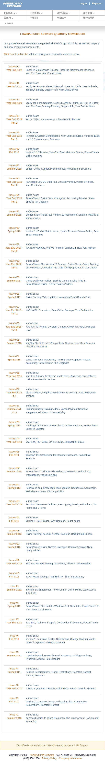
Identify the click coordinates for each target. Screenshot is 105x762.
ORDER (8, 18)
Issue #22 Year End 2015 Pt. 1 (14, 392)
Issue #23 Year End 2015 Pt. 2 (14, 376)
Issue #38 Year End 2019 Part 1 (14, 136)
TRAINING (36, 12)
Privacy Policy (49, 758)
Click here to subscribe (16, 54)
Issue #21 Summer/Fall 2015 (14, 409)
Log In (83, 3)
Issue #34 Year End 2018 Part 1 (14, 198)
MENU (8, 23)
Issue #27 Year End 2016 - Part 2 (14, 310)
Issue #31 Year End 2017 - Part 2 (14, 247)
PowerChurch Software (42, 755)
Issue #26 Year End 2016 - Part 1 (14, 326)
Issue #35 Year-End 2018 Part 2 (14, 182)
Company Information (70, 758)
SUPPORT (88, 12)
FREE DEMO (88, 18)
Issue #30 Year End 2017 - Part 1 (14, 264)
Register (97, 3)
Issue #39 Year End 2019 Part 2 (14, 119)
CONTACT (61, 18)
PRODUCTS (10, 12)
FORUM (34, 18)
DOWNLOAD (64, 12)
